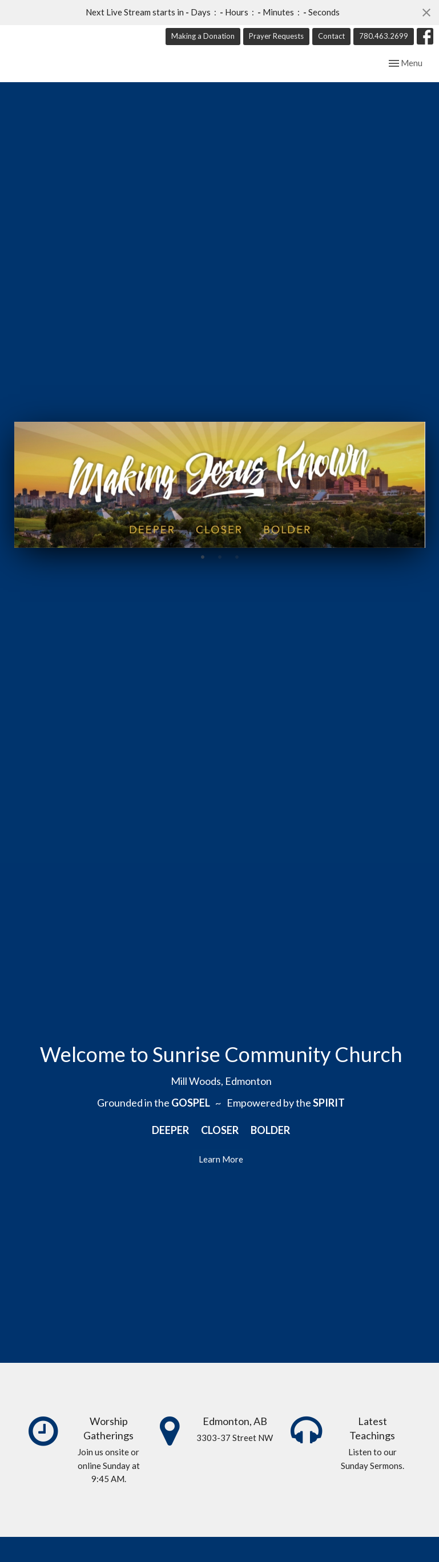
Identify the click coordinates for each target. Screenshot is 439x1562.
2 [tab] (219, 570)
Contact (331, 36)
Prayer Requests (276, 36)
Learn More (221, 1173)
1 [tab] (202, 570)
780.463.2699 (383, 36)
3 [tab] (237, 570)
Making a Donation (203, 36)
